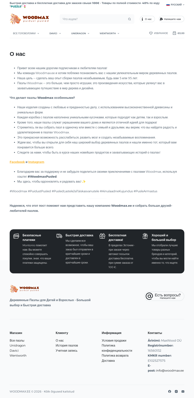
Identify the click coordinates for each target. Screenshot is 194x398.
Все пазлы (17, 340)
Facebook (17, 162)
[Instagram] (176, 391)
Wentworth (110, 33)
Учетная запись (66, 350)
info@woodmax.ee (170, 370)
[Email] (182, 391)
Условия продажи (114, 340)
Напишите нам (170, 19)
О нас (146, 19)
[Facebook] (169, 391)
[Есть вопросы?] (164, 296)
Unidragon (81, 33)
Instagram (36, 162)
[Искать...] (92, 19)
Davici (55, 33)
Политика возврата (115, 355)
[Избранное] (158, 33)
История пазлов (67, 345)
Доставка (108, 360)
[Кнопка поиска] (129, 19)
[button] (175, 5)
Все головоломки (27, 33)
